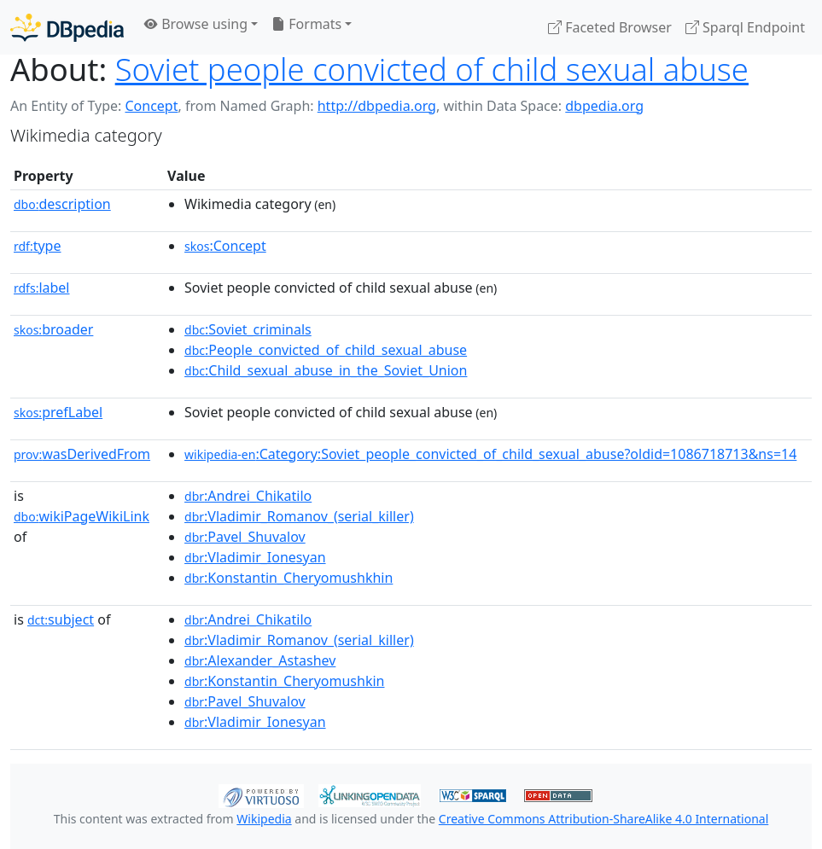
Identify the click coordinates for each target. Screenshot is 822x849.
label (42, 287)
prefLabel (58, 412)
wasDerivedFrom (82, 454)
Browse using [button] (196, 24)
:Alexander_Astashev (259, 660)
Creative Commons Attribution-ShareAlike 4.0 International (603, 819)
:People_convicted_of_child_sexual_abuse (325, 349)
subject (60, 619)
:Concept (225, 245)
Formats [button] (306, 24)
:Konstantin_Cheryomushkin (284, 681)
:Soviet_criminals (248, 329)
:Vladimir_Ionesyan (254, 557)
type (37, 245)
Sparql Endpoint (745, 27)
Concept (151, 105)
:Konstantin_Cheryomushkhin (288, 577)
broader (53, 329)
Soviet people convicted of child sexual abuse (432, 69)
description (62, 204)
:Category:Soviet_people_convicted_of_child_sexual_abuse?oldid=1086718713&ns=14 (490, 454)
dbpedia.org (604, 105)
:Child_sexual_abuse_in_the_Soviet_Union (325, 370)
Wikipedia (263, 819)
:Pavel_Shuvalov (245, 536)
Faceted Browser (610, 27)
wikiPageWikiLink (81, 516)
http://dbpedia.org (377, 105)
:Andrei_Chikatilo (248, 495)
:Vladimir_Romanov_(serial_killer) (299, 516)
